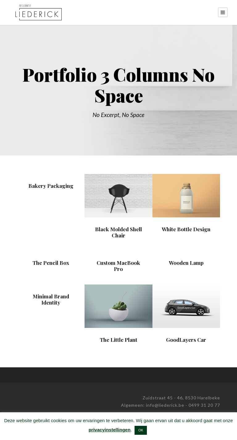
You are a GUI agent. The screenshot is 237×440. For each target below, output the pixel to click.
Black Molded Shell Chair (118, 232)
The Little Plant (118, 339)
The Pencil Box (50, 262)
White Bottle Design (186, 229)
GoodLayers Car (186, 339)
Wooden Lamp (186, 262)
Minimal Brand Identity (51, 299)
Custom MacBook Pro (118, 265)
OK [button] (140, 430)
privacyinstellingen (110, 429)
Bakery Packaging (50, 185)
